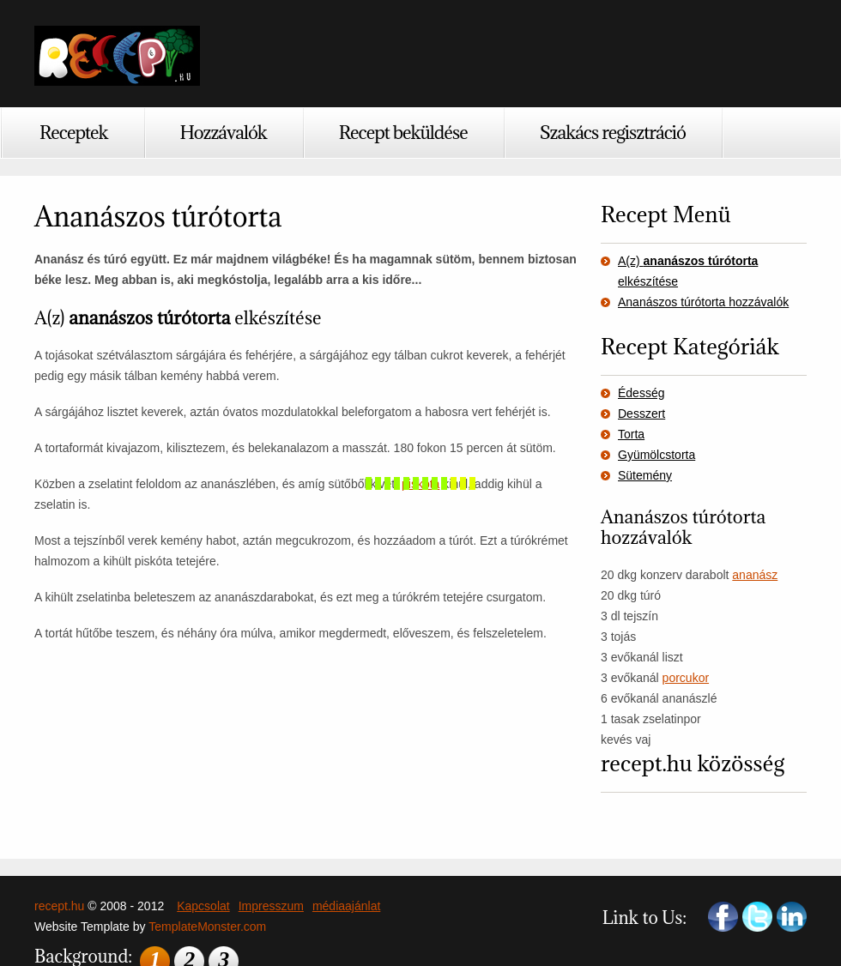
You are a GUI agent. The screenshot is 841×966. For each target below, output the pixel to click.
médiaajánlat (346, 906)
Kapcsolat (203, 906)
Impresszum (271, 906)
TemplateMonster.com (207, 926)
